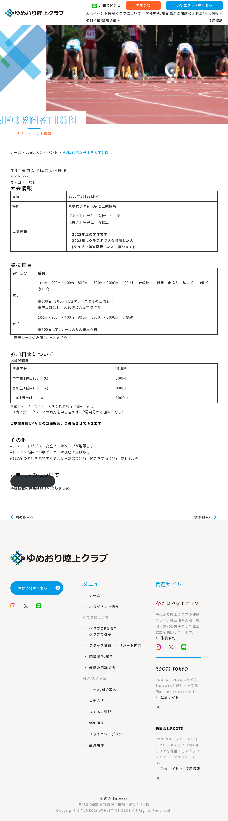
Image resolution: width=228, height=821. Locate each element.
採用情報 (215, 20)
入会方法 (96, 700)
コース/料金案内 (103, 689)
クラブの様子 (100, 634)
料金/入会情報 (209, 13)
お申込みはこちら (33, 481)
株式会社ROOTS (114, 798)
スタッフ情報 (100, 645)
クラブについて (130, 13)
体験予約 (143, 5)
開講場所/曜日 (101, 656)
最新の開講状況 (182, 13)
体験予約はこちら (39, 588)
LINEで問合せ (106, 6)
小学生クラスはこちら (194, 5)
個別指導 (96, 722)
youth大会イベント (42, 152)
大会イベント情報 (100, 13)
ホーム (15, 152)
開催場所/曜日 (157, 13)
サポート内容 (130, 645)
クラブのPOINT (102, 628)
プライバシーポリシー (107, 733)
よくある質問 (100, 711)
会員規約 (96, 745)
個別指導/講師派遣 (103, 21)
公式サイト (170, 697)
